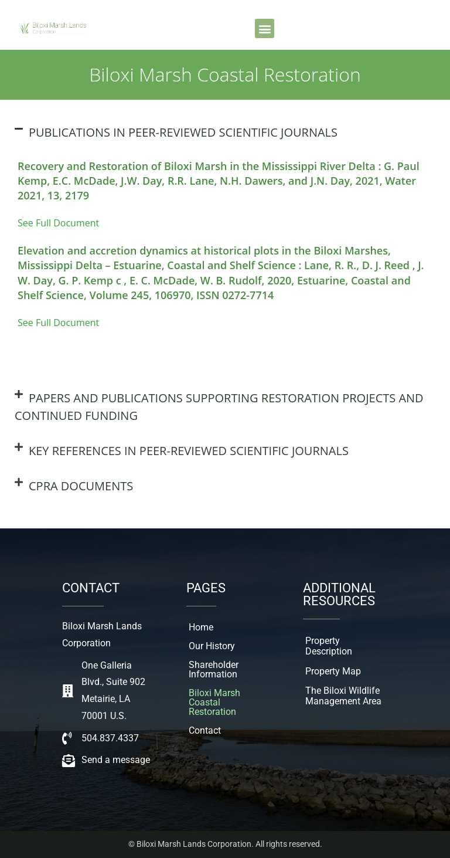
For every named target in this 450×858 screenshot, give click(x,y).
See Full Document (58, 222)
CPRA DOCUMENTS (81, 486)
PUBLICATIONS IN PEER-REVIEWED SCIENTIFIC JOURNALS (183, 132)
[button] (264, 28)
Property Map (333, 671)
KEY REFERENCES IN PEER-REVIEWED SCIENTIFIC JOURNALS (189, 451)
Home (201, 627)
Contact (205, 730)
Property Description (328, 646)
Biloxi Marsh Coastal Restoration (214, 702)
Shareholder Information (213, 669)
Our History (212, 646)
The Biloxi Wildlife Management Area (343, 696)
